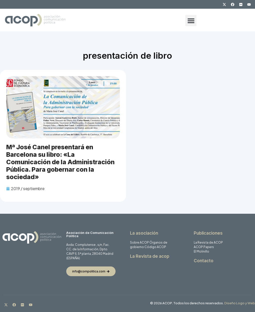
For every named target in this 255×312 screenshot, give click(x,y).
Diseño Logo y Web (239, 303)
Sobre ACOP (139, 242)
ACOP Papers (204, 247)
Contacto (203, 260)
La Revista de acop (149, 256)
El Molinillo (201, 251)
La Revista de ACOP (208, 242)
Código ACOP (155, 247)
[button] (190, 20)
